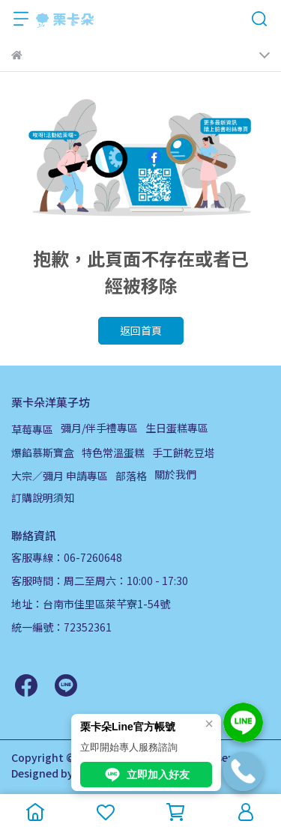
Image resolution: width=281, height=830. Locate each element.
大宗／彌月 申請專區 (59, 475)
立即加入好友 (146, 774)
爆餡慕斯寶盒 (42, 452)
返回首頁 (141, 330)
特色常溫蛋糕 (113, 452)
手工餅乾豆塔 (183, 452)
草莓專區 (32, 429)
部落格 (131, 475)
